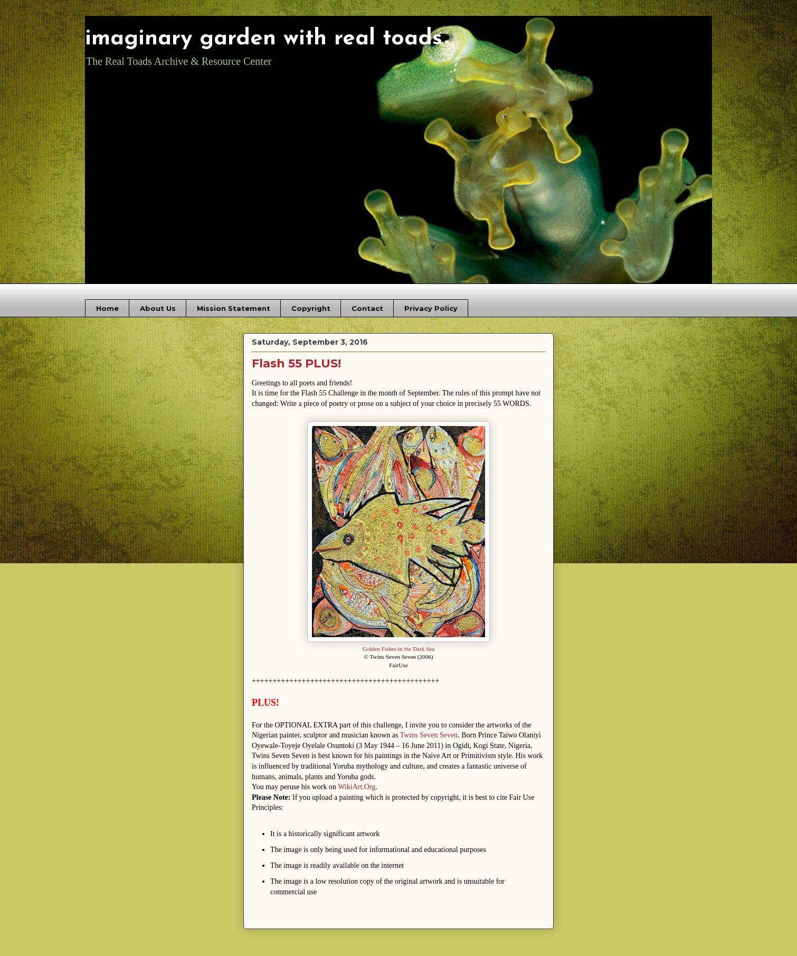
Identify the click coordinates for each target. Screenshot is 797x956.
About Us (158, 308)
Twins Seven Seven (429, 735)
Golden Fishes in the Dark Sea (398, 649)
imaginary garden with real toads (263, 38)
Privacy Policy (431, 308)
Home (107, 308)
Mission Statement (233, 308)
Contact (367, 308)
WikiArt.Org (356, 787)
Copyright (310, 308)
